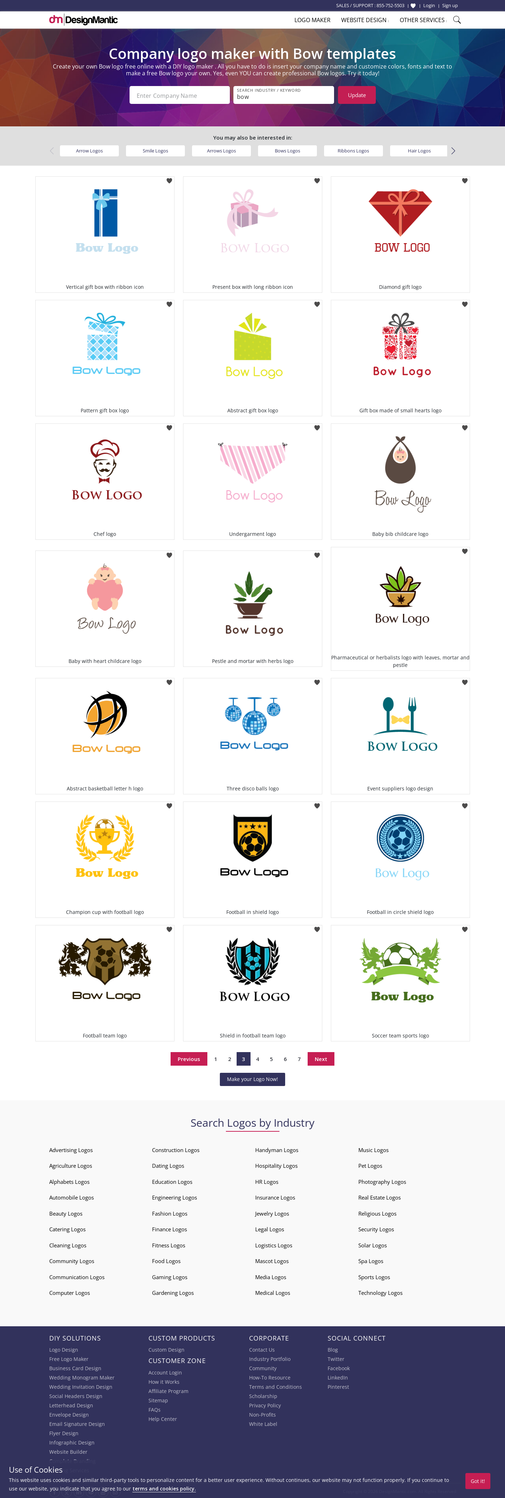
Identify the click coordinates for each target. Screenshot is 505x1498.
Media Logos (270, 1275)
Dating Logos (168, 1164)
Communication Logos (77, 1275)
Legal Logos (269, 1227)
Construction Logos (176, 1148)
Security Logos (376, 1227)
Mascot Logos (272, 1259)
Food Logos (166, 1259)
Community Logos (71, 1259)
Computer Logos (69, 1291)
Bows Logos (287, 149)
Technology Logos (380, 1291)
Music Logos (373, 1148)
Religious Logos (377, 1212)
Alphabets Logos (69, 1180)
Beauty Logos (65, 1212)
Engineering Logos (174, 1196)
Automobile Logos (71, 1196)
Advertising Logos (71, 1148)
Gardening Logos (173, 1291)
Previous (189, 1057)
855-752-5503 (390, 5)
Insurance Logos (275, 1196)
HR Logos (266, 1180)
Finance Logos (169, 1227)
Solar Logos (372, 1243)
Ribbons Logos (353, 149)
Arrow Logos (89, 149)
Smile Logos (155, 149)
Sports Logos (374, 1275)
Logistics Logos (273, 1243)
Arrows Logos (221, 149)
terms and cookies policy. (164, 1488)
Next (321, 1057)
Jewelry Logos (272, 1212)
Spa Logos (370, 1259)
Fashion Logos (169, 1212)
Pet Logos (370, 1164)
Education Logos (172, 1180)
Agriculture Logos (70, 1164)
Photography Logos (382, 1180)
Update (357, 95)
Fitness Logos (168, 1243)
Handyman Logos (276, 1148)
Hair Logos (419, 149)
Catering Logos (67, 1227)
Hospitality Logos (276, 1164)
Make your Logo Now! (252, 1077)
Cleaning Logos (67, 1243)
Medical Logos (272, 1291)
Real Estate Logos (379, 1196)
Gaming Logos (169, 1275)
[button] (453, 149)
